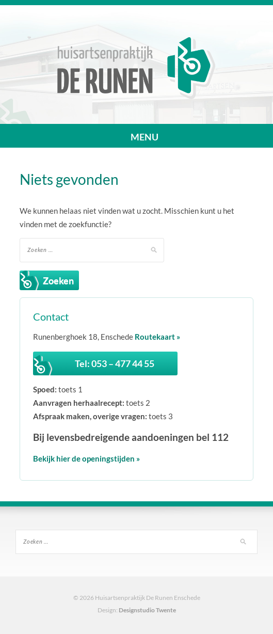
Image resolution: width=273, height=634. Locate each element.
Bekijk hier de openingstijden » (86, 458)
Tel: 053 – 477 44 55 (114, 363)
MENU (136, 136)
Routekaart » (157, 336)
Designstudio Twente (147, 610)
